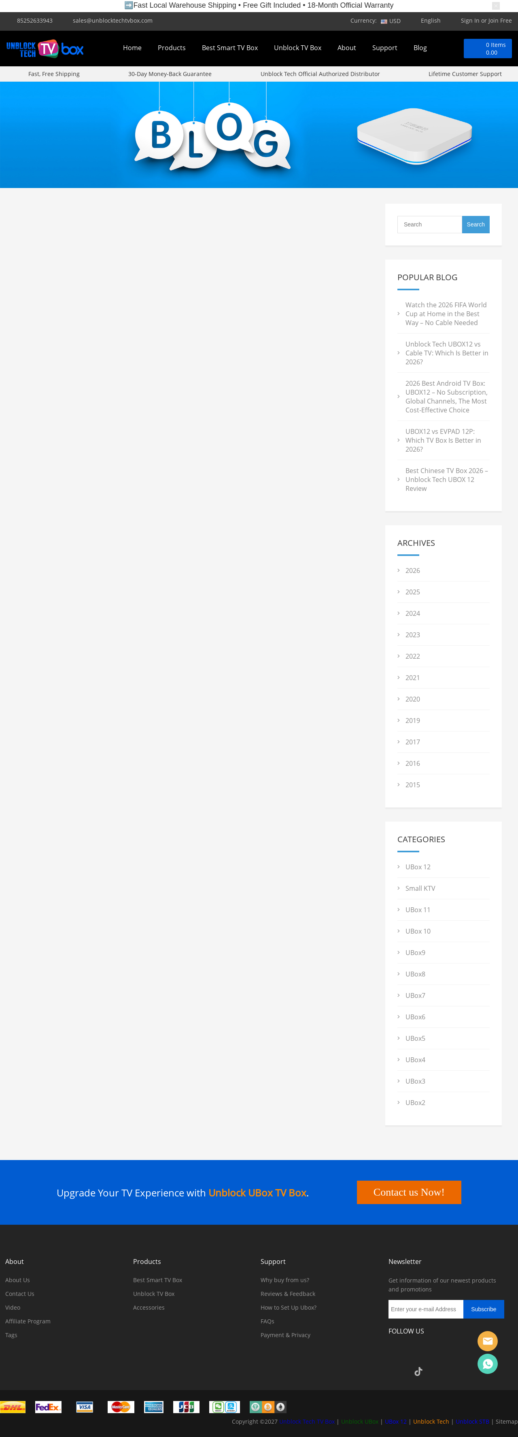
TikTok (418, 1371)
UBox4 (415, 1059)
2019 (412, 720)
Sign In (470, 20)
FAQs (267, 1321)
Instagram (418, 1354)
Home (132, 47)
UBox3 (415, 1081)
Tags (11, 1335)
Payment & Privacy (285, 1335)
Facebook (396, 1354)
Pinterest (462, 1354)
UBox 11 (418, 909)
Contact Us (19, 1294)
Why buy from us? (285, 1280)
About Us (17, 1280)
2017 (412, 742)
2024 (412, 613)
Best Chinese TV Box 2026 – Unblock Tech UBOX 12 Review (446, 479)
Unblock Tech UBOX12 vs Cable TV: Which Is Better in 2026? (446, 353)
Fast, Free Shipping (54, 74)
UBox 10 (418, 931)
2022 (412, 656)
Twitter (440, 1354)
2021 (412, 677)
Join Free (500, 20)
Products (172, 47)
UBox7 (415, 995)
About (347, 47)
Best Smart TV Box (230, 47)
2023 (412, 634)
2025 (412, 591)
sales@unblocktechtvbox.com (113, 20)
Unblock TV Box (297, 47)
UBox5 (415, 1038)
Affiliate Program (28, 1321)
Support (384, 47)
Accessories (149, 1307)
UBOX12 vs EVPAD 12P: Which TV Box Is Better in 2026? (443, 440)
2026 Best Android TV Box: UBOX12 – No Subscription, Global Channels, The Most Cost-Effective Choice (446, 396)
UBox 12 (418, 866)
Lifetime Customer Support (465, 74)
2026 (412, 570)
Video (12, 1307)
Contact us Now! (409, 1192)
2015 (412, 784)
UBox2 (415, 1102)
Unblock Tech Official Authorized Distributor (320, 74)
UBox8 (415, 974)
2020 (412, 699)
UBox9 (415, 952)
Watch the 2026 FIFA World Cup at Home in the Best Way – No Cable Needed (446, 313)
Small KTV (420, 888)
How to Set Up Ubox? (288, 1307)
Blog (420, 47)
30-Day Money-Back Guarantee (170, 74)
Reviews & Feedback (288, 1294)
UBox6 (415, 1016)
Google (396, 1371)
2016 (412, 763)
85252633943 (35, 20)
